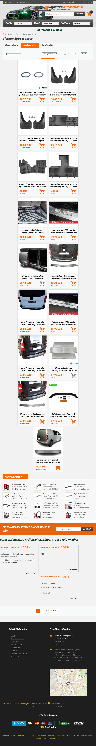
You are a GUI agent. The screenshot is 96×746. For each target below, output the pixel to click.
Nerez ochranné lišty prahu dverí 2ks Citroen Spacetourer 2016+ (64, 231)
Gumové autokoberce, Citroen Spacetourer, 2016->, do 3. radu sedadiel (63, 139)
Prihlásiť (74, 2)
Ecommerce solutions (43, 738)
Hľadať (79, 14)
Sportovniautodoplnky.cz (26, 735)
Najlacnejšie (30, 45)
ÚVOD (13, 635)
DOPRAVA (14, 650)
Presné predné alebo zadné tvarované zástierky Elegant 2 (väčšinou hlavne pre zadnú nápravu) (32, 139)
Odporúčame (11, 45)
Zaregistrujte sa (86, 2)
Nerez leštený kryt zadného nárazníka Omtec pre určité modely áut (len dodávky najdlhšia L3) (64, 277)
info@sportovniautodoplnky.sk (18, 2)
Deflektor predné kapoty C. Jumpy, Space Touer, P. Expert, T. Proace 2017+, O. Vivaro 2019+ (63, 415)
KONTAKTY (15, 641)
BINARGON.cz (56, 738)
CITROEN (17, 34)
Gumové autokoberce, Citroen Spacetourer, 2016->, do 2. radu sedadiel (63, 185)
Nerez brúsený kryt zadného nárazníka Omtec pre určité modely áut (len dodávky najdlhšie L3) (32, 415)
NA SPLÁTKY (15, 647)
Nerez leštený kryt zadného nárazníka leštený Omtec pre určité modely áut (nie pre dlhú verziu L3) (32, 323)
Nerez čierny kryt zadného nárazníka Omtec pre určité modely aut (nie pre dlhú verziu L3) (48, 461)
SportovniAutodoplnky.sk (64, 8)
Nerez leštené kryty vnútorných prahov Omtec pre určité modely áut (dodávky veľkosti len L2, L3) (63, 369)
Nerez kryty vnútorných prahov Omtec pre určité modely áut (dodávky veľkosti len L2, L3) (32, 277)
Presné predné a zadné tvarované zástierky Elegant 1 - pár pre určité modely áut (63, 93)
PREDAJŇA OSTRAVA (18, 644)
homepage (8, 34)
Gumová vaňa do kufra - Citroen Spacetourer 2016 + (32, 231)
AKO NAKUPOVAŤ (17, 638)
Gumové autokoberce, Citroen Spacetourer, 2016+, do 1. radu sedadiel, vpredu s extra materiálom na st (32, 185)
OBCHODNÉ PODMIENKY (20, 653)
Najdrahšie (47, 45)
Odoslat (87, 529)
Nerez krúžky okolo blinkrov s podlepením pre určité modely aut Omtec (32, 93)
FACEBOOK (15, 656)
